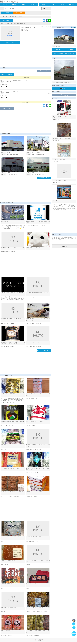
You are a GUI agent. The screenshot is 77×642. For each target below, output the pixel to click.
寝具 (20, 16)
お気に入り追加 (7, 20)
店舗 (62, 4)
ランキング (34, 4)
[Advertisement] (25, 55)
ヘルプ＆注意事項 (38, 639)
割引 (53, 4)
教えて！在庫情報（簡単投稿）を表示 (64, 53)
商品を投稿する (64, 95)
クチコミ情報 (69, 49)
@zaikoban (64, 88)
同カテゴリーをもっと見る (44, 350)
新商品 (43, 4)
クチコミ (24, 4)
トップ (5, 4)
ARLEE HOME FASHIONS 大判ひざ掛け (12, 23)
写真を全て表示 (10, 42)
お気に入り (72, 4)
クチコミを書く (44, 71)
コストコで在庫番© (38, 640)
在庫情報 (14, 4)
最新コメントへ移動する (7, 74)
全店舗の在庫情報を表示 (44, 177)
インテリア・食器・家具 (11, 16)
